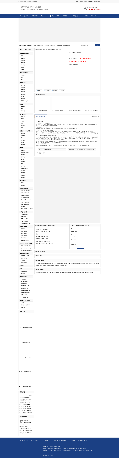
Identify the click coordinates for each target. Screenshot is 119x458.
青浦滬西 (23, 98)
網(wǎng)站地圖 (79, 1)
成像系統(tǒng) (24, 288)
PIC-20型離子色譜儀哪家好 (76, 272)
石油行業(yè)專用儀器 (26, 190)
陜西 (68, 448)
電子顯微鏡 (23, 216)
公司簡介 (85, 16)
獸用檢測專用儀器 (25, 202)
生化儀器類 (22, 82)
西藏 (82, 448)
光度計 (34, 45)
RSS (64, 448)
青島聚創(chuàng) (25, 152)
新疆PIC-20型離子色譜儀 (41, 265)
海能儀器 (23, 65)
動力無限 (51, 455)
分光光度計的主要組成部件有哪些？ (26, 399)
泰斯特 (22, 137)
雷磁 (22, 56)
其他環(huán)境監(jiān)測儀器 (27, 250)
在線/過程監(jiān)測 (24, 253)
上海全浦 (23, 177)
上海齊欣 (23, 154)
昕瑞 (22, 77)
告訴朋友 (62, 90)
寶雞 (72, 448)
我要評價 (55, 90)
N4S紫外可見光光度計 (26, 342)
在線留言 (85, 1)
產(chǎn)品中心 (45, 16)
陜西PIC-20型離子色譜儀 (41, 263)
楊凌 (74, 448)
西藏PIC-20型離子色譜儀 (52, 265)
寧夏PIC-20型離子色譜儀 (62, 265)
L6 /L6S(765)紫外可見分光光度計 (26, 357)
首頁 (41, 49)
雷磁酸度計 (29, 45)
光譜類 (21, 104)
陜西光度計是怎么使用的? (25, 406)
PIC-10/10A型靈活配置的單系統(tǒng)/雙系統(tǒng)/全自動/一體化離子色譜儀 (90, 149)
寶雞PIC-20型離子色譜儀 (62, 263)
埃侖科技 (23, 60)
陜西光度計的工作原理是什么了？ (26, 412)
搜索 (97, 45)
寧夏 (84, 448)
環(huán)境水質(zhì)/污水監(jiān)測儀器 (29, 245)
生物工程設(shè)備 (25, 285)
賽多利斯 (23, 87)
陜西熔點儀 (59, 45)
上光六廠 (23, 89)
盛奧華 (22, 69)
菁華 (22, 108)
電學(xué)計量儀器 (25, 240)
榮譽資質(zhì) (76, 16)
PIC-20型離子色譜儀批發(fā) (65, 272)
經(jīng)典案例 (55, 16)
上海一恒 (23, 166)
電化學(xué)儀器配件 (25, 305)
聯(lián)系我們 (97, 1)
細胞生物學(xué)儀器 (25, 290)
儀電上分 (23, 106)
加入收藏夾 (47, 90)
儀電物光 (23, 58)
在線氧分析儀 (24, 258)
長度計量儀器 (24, 231)
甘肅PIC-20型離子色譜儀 (83, 263)
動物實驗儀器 (24, 283)
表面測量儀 (23, 238)
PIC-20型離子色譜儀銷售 (54, 272)
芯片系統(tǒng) (24, 297)
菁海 (22, 79)
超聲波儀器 (22, 180)
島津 (22, 123)
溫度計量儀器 (24, 235)
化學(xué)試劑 (24, 271)
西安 (70, 448)
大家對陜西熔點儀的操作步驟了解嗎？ (26, 400)
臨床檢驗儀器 (24, 295)
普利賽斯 (23, 125)
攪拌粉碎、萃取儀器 (25, 131)
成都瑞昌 (23, 150)
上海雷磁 (23, 144)
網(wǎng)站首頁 (24, 16)
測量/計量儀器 (23, 226)
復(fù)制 (74, 64)
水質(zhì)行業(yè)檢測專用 (27, 208)
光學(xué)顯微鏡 (24, 221)
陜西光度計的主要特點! (25, 404)
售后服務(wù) (66, 16)
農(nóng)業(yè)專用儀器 (26, 199)
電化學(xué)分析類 (24, 53)
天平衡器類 (34, 16)
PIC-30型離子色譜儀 (46, 149)
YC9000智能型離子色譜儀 (26, 327)
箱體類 (21, 147)
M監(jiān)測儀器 (24, 281)
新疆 (80, 448)
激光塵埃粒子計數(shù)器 (43, 45)
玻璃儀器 (22, 265)
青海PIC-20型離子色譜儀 (94, 263)
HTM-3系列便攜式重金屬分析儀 (26, 386)
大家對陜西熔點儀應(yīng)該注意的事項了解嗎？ (26, 402)
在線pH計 (23, 260)
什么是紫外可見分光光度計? (26, 395)
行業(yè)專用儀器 (24, 188)
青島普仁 (23, 62)
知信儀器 (23, 175)
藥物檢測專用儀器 (25, 197)
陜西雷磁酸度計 (66, 45)
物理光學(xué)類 (24, 72)
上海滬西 (23, 91)
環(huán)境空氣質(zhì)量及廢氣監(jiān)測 (30, 248)
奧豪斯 (22, 121)
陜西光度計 (53, 45)
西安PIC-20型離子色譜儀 (51, 263)
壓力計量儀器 (24, 233)
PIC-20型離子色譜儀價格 (88, 272)
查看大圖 (40, 90)
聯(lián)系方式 (95, 16)
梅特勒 (22, 67)
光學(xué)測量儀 (24, 214)
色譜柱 (22, 302)
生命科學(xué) (23, 276)
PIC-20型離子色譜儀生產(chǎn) (42, 272)
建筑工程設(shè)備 (25, 195)
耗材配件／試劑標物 (25, 300)
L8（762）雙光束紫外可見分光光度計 (27, 371)
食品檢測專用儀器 (25, 193)
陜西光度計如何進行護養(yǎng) (26, 408)
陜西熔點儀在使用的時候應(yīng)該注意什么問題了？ (26, 410)
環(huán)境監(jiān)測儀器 (26, 243)
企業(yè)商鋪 (90, 1)
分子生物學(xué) (24, 279)
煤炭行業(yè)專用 (25, 204)
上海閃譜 (23, 85)
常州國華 (23, 133)
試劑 (21, 269)
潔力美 (22, 142)
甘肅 (76, 448)
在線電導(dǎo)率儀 (25, 255)
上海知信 (23, 94)
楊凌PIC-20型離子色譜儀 (73, 263)
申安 (22, 163)
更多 (77, 64)
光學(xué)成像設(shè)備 (26, 218)
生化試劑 (23, 273)
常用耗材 (23, 307)
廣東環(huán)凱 (24, 101)
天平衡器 (23, 228)
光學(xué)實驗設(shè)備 (26, 223)
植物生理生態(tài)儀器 (26, 292)
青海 (78, 448)
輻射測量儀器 (24, 262)
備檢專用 (23, 206)
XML (66, 448)
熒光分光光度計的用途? (25, 397)
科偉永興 (23, 135)
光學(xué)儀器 (23, 212)
